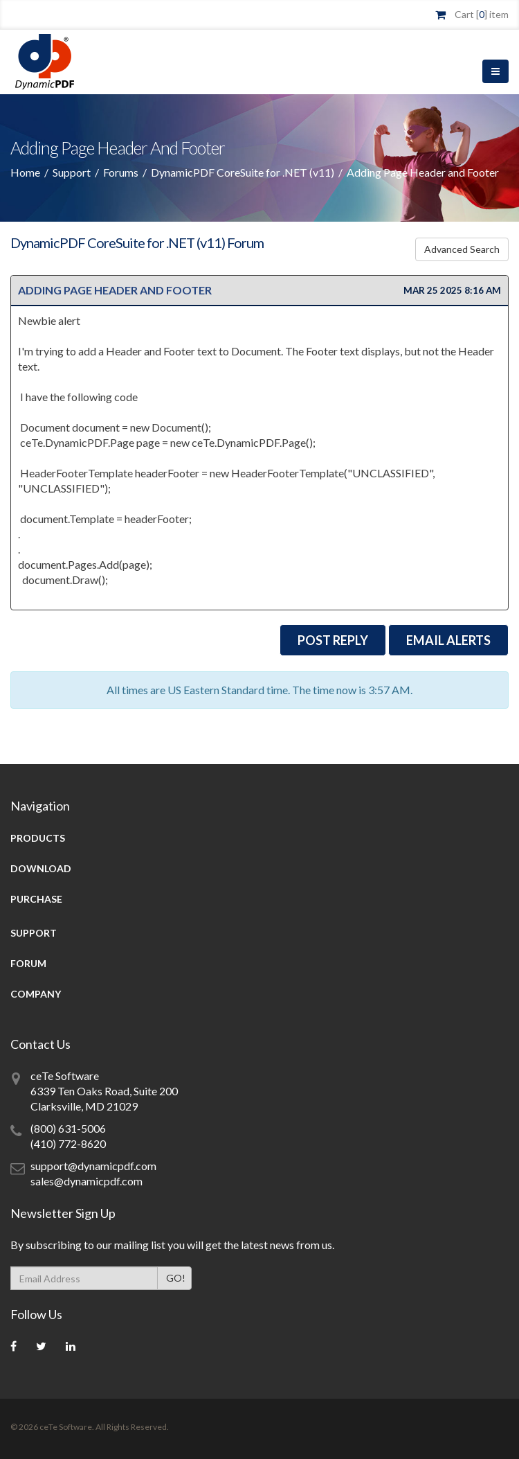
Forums (120, 172)
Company (35, 994)
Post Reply (333, 640)
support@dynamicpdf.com (93, 1165)
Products (37, 838)
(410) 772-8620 (68, 1143)
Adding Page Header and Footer (115, 290)
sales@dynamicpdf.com (86, 1180)
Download (40, 868)
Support (72, 172)
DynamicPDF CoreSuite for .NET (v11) (242, 172)
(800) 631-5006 (68, 1128)
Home (25, 172)
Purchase (36, 899)
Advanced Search (465, 249)
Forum (28, 963)
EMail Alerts (448, 640)
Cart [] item (482, 14)
